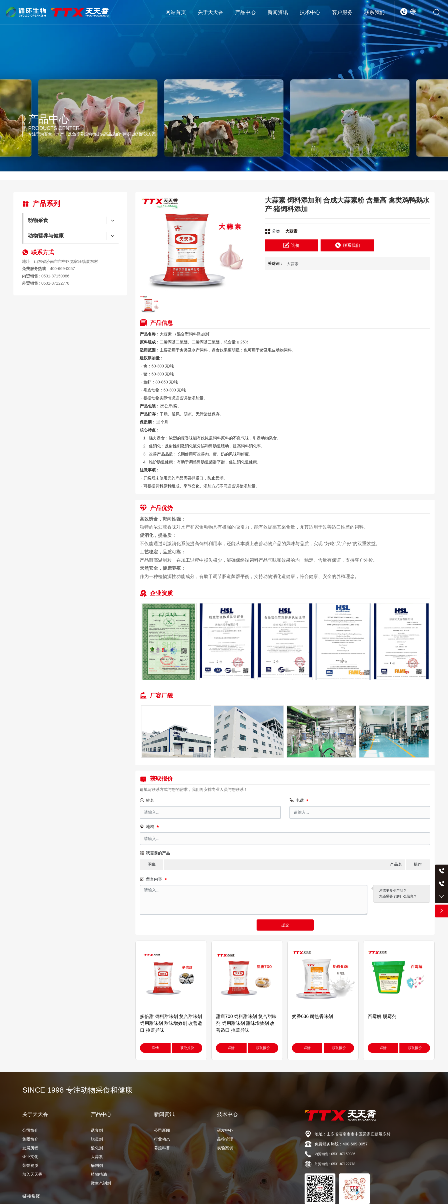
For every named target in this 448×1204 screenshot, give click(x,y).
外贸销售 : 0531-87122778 (335, 1164)
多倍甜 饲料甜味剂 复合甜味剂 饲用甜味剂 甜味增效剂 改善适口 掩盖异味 (171, 1023)
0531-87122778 (55, 283)
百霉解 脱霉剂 (382, 1016)
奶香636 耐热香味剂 (312, 1016)
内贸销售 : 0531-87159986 (335, 1154)
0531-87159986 (55, 276)
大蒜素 (291, 231)
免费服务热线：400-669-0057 (341, 1144)
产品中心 (48, 119)
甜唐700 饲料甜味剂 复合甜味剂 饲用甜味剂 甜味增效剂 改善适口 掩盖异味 (246, 1023)
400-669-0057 (62, 268)
